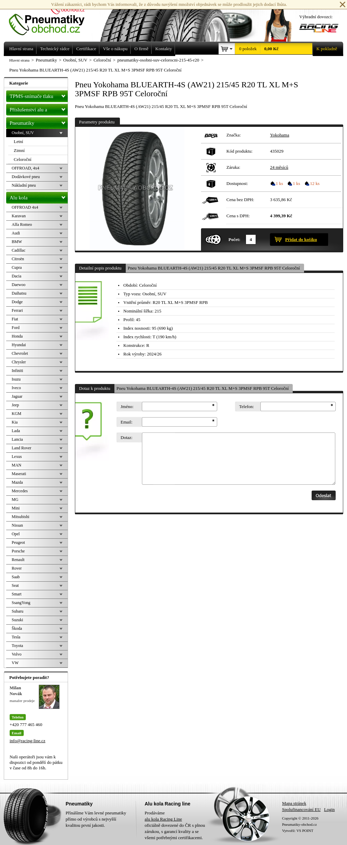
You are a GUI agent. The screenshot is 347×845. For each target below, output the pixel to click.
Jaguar (17, 396)
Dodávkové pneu (26, 176)
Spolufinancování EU (301, 809)
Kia (15, 422)
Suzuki (17, 619)
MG (15, 499)
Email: (127, 422)
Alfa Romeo (22, 224)
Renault (18, 559)
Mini (16, 508)
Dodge (17, 301)
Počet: (234, 239)
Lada (16, 430)
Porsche (18, 551)
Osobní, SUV (23, 132)
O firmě (141, 48)
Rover (17, 568)
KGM (16, 413)
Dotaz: (127, 437)
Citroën (18, 258)
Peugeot (18, 542)
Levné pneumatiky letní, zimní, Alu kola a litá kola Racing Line (52, 18)
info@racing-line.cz (27, 740)
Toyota (17, 645)
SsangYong (21, 602)
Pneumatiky (39, 121)
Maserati (19, 473)
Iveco (16, 387)
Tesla (16, 637)
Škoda (17, 628)
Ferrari (17, 310)
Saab (16, 576)
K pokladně (324, 49)
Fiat (15, 319)
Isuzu (16, 379)
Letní (18, 141)
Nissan (17, 525)
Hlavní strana (19, 60)
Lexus (17, 456)
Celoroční (22, 159)
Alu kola (39, 196)
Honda (17, 336)
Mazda (17, 482)
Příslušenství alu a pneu (39, 110)
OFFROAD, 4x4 (25, 168)
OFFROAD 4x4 (25, 207)
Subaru (17, 611)
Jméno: (127, 406)
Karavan (19, 215)
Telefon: (246, 406)
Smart (17, 594)
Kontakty (163, 48)
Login (329, 809)
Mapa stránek (294, 803)
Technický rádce (54, 48)
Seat (15, 585)
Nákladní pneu (24, 185)
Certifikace (86, 48)
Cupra (17, 267)
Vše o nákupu (115, 48)
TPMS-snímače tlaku (39, 94)
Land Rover (21, 448)
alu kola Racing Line (163, 819)
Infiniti (17, 370)
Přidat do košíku (301, 239)
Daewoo (18, 284)
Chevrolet (20, 353)
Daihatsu (19, 293)
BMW (17, 241)
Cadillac (18, 250)
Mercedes (20, 491)
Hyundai (19, 344)
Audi (16, 233)
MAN (16, 465)
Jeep (15, 405)
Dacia (16, 276)
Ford (16, 327)
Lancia (17, 439)
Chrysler (19, 362)
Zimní (19, 150)
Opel (16, 533)
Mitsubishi (20, 516)
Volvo (16, 654)
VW (15, 662)
